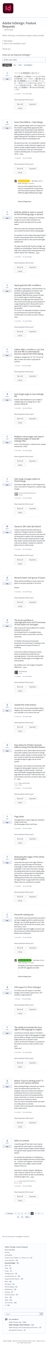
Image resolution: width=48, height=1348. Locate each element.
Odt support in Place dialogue (27, 987)
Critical (22, 108)
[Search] (41, 1313)
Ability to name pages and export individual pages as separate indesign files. (29, 438)
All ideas (7, 1252)
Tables (6, 1300)
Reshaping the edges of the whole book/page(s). (29, 857)
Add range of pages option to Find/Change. (27, 479)
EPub (6, 1266)
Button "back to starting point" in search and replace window (28, 1081)
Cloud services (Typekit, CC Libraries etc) (17, 1258)
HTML (6, 1268)
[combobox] (22, 1314)
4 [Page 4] (25, 1213)
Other (6, 1281)
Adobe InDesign (7, 1341)
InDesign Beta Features (16, 1330)
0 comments (17, 94)
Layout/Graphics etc (11, 1276)
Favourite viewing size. (24, 914)
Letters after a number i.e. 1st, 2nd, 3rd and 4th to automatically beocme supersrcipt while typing (29, 351)
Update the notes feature (25, 704)
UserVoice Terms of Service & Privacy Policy (24, 1341)
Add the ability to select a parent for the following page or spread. (28, 213)
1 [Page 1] (15, 1213)
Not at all (21, 104)
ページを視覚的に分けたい (27, 73)
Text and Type (9, 1302)
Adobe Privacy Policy (25, 1343)
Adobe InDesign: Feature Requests (19, 1325)
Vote (7, 79)
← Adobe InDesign (7, 30)
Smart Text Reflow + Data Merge (28, 122)
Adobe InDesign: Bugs (15, 1322)
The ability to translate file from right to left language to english (28, 1028)
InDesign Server (9, 1273)
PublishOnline (9, 1289)
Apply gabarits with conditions (27, 285)
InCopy (7, 1271)
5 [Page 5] (28, 1213)
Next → (28, 1217)
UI (5, 1305)
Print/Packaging (9, 1287)
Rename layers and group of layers (29, 577)
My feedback (28, 65)
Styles (6, 1297)
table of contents (21, 1140)
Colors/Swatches (10, 1260)
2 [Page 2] (18, 1213)
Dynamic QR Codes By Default (27, 526)
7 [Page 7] (35, 1213)
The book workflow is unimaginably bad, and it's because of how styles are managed (29, 622)
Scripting (7, 1292)
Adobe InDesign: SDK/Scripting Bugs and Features (23, 1327)
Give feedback (13, 1319)
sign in (20, 1236)
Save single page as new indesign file (29, 395)
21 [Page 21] (18, 1217)
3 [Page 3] (22, 1213)
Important (33, 104)
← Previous (9, 1213)
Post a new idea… (10, 1250)
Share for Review (10, 1295)
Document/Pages (27, 94)
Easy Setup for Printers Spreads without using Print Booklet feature (29, 746)
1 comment (17, 365)
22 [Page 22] (22, 1217)
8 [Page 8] (38, 1213)
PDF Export (8, 1284)
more (21, 154)
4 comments (17, 549)
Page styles (19, 816)
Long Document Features (12, 1279)
